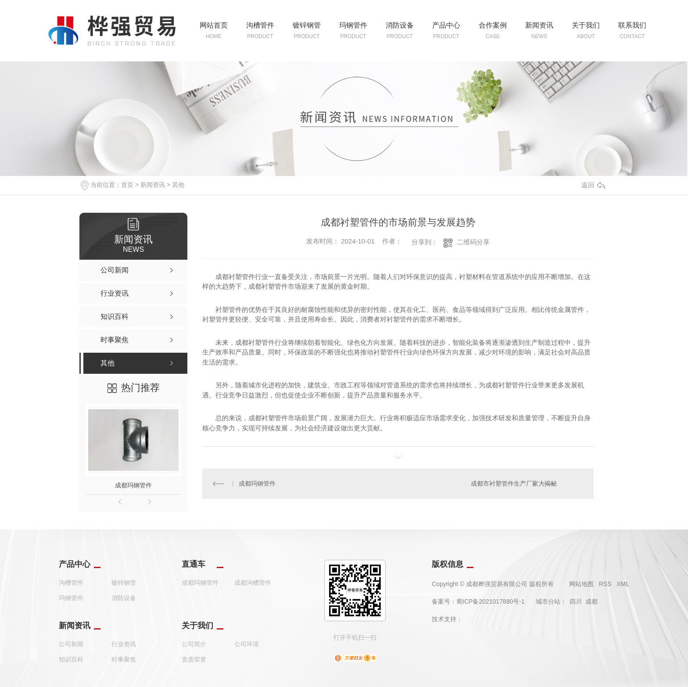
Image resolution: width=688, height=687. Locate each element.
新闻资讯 (152, 184)
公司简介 (194, 644)
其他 (178, 184)
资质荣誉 (194, 659)
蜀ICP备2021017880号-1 (490, 601)
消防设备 (123, 597)
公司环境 (246, 644)
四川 (576, 601)
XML (622, 583)
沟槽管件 (71, 582)
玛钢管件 (71, 597)
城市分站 (548, 601)
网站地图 (581, 583)
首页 (127, 184)
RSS (605, 583)
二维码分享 (473, 242)
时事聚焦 (123, 659)
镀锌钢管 (123, 582)
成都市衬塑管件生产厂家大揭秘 (513, 483)
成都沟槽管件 (252, 582)
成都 (591, 601)
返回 (593, 185)
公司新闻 (71, 644)
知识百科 (71, 659)
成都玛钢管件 (133, 485)
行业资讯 (123, 644)
